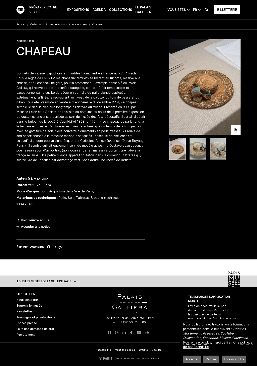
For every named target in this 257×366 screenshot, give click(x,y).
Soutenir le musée (29, 305)
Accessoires (79, 24)
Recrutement (25, 334)
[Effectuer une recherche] (207, 10)
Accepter (192, 359)
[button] (128, 281)
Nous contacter (27, 299)
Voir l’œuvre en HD (32, 220)
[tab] (177, 149)
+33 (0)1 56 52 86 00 (131, 322)
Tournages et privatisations (35, 317)
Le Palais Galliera (143, 9)
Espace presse (26, 323)
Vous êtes (176, 10)
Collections (120, 10)
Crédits (143, 349)
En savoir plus (234, 359)
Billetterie (227, 10)
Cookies (157, 349)
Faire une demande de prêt (35, 328)
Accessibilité (103, 349)
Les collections (58, 24)
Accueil (20, 24)
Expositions (78, 10)
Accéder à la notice (33, 227)
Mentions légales (125, 349)
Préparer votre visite (43, 9)
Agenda (99, 10)
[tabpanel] (205, 87)
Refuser (211, 359)
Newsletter (24, 311)
